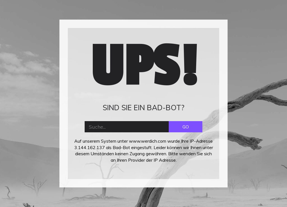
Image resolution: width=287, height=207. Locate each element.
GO (185, 127)
